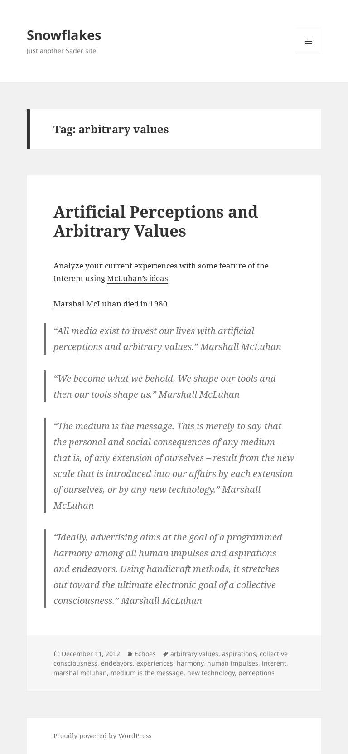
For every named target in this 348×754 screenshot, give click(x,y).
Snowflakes (64, 35)
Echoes (145, 653)
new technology (211, 672)
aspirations (239, 653)
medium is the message (147, 672)
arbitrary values (194, 653)
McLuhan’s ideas (137, 278)
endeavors (117, 663)
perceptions (256, 672)
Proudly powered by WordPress (102, 735)
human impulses (232, 663)
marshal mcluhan (80, 672)
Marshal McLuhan (87, 303)
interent (274, 663)
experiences (154, 663)
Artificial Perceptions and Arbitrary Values (155, 221)
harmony (190, 663)
